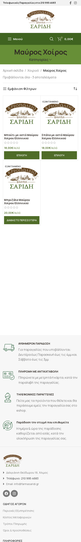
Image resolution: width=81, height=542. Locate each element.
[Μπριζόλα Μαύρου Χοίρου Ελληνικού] (21, 179)
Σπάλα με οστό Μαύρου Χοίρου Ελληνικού (58, 136)
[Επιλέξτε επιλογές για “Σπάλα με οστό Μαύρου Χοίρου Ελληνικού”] (59, 155)
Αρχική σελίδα (13, 70)
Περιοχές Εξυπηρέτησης (18, 511)
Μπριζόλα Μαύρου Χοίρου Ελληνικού (17, 201)
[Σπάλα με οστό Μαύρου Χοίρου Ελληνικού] (59, 114)
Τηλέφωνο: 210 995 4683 (22, 478)
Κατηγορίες (38, 59)
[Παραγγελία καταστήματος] (75, 89)
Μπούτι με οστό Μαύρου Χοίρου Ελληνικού (21, 136)
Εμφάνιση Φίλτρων (22, 89)
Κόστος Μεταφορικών (17, 517)
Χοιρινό (33, 70)
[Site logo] (40, 19)
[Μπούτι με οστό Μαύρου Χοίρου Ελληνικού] (21, 114)
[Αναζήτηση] (51, 39)
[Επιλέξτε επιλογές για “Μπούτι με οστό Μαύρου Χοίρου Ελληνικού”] (21, 155)
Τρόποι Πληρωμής (15, 524)
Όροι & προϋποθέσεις (17, 530)
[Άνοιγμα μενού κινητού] (15, 39)
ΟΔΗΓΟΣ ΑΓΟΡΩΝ (14, 504)
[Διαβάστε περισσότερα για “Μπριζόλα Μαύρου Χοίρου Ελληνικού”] (21, 220)
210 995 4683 (48, 2)
